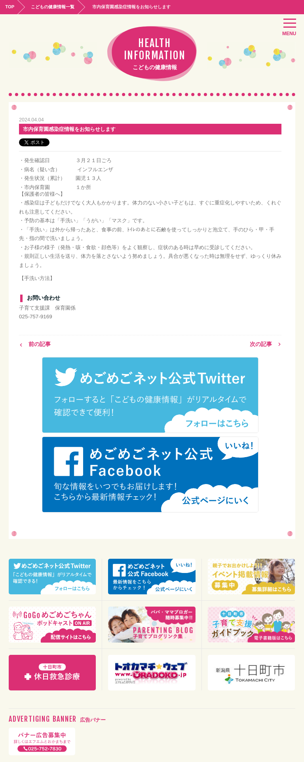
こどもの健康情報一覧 (56, 6)
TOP (10, 6)
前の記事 (35, 343)
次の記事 (265, 343)
